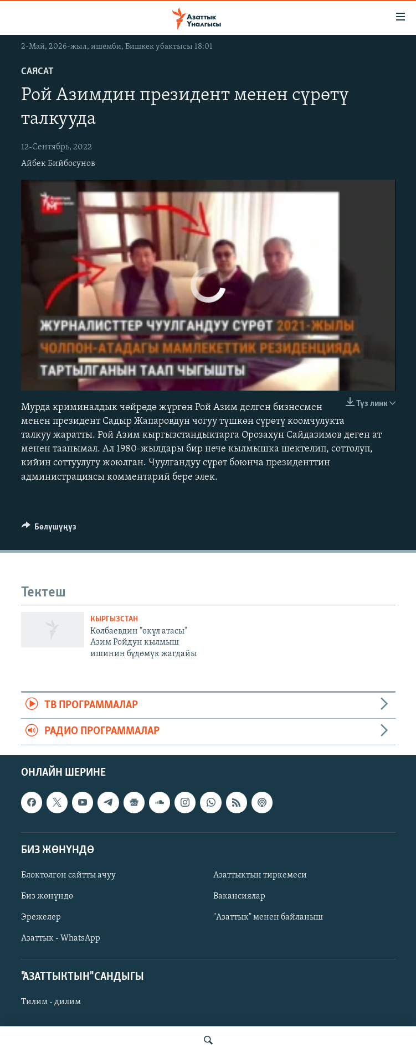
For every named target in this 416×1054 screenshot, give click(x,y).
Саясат (37, 71)
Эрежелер (41, 917)
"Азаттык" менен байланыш (268, 917)
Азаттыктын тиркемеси (260, 875)
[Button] (49, 529)
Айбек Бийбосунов (58, 163)
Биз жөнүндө (47, 896)
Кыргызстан (114, 619)
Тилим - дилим (51, 1002)
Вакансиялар (239, 896)
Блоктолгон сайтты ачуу (68, 875)
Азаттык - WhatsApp (60, 938)
